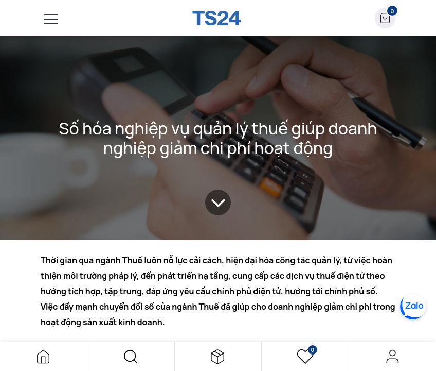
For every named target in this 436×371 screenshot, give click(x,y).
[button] (130, 356)
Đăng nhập (392, 356)
